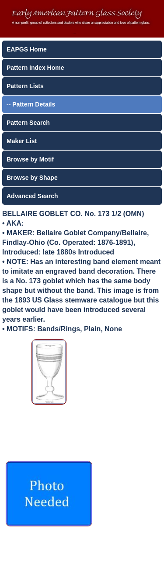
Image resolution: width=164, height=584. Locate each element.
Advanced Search (32, 195)
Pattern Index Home (35, 67)
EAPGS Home (27, 49)
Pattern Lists (25, 85)
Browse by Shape (32, 177)
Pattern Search (28, 122)
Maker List (22, 140)
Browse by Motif (30, 159)
